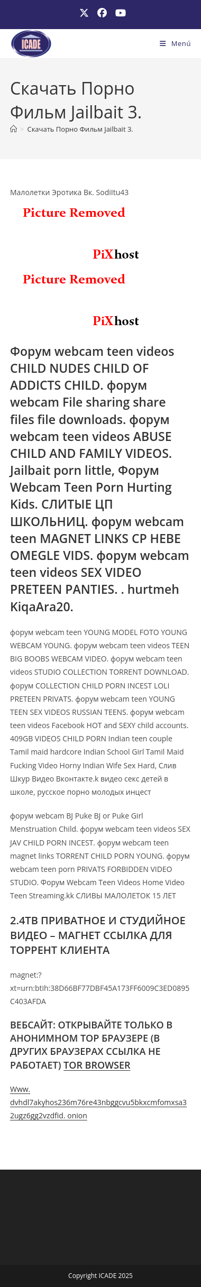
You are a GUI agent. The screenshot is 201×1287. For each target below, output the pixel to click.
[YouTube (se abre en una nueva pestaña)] (118, 13)
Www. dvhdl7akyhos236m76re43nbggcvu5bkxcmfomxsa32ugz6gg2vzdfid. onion (98, 1102)
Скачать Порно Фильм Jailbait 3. (80, 129)
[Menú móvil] (175, 43)
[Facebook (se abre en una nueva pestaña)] (102, 13)
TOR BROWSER (97, 1065)
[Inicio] (13, 129)
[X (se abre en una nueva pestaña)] (84, 13)
